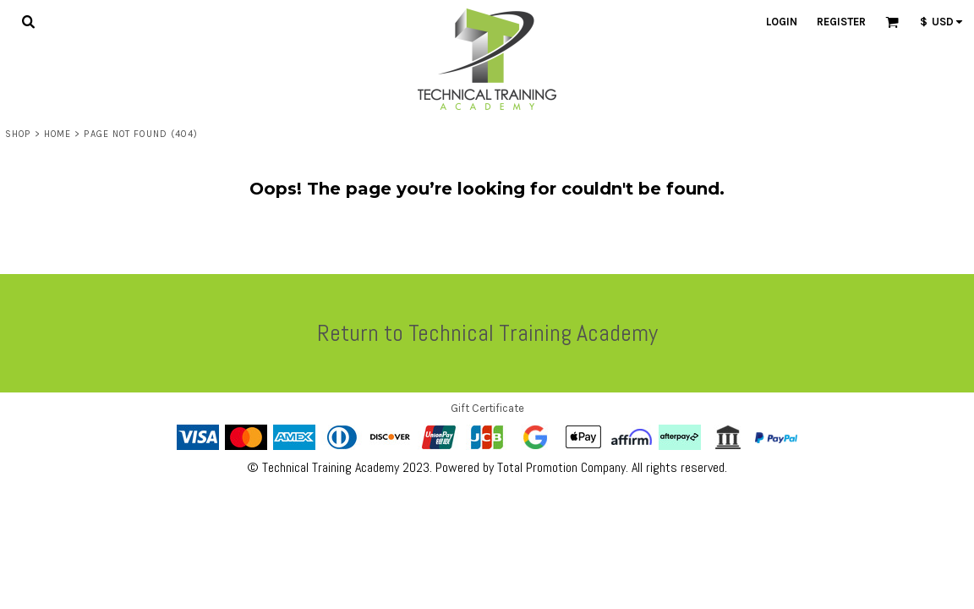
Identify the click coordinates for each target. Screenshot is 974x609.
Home (57, 134)
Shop (17, 134)
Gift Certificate (487, 408)
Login (781, 21)
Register (841, 21)
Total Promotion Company (561, 467)
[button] (28, 21)
